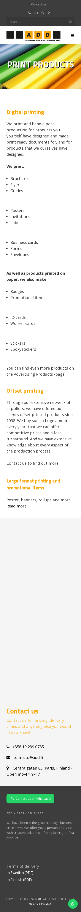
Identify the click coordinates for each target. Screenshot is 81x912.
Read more (16, 506)
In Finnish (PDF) (19, 879)
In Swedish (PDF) (19, 872)
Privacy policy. (41, 903)
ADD (38, 899)
